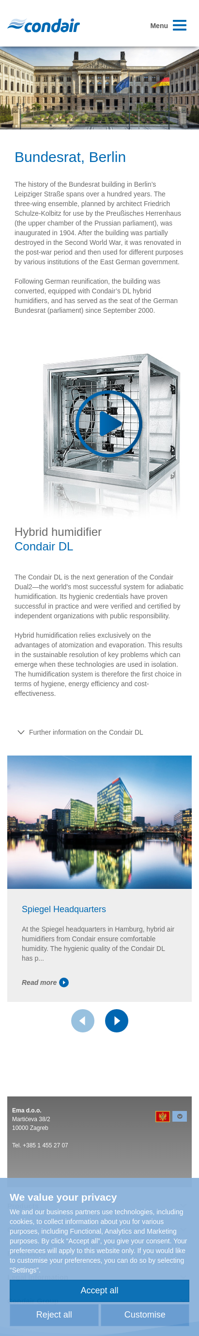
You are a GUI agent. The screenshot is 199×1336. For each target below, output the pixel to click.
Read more (45, 982)
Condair (43, 25)
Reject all (54, 1315)
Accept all (99, 1290)
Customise (145, 1315)
